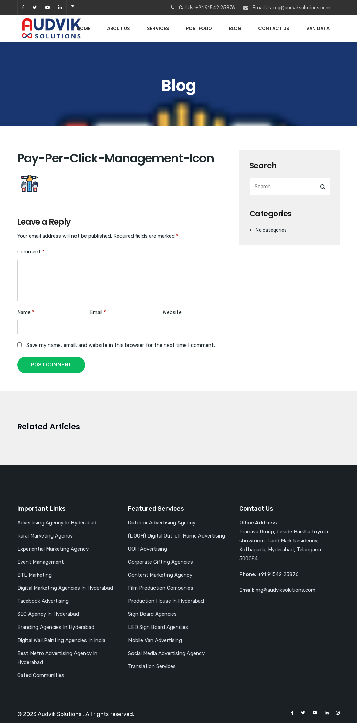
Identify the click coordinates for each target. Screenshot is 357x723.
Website (172, 312)
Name (25, 312)
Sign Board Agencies (152, 614)
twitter (35, 7)
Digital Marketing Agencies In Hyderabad (65, 588)
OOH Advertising (147, 549)
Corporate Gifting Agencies (160, 562)
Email (98, 312)
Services (158, 28)
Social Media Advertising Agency (166, 653)
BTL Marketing (34, 575)
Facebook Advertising (43, 601)
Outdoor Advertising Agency (161, 523)
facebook (23, 7)
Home (83, 28)
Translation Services (152, 666)
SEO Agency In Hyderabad (48, 614)
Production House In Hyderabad (166, 601)
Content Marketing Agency (160, 575)
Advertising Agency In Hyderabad (56, 523)
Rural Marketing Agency (45, 536)
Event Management (40, 562)
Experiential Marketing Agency (53, 549)
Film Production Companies (160, 588)
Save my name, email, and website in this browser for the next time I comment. (120, 345)
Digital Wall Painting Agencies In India (61, 640)
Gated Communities (40, 675)
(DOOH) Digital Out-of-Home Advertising (176, 536)
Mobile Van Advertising (155, 640)
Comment (31, 252)
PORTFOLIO (199, 28)
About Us (118, 28)
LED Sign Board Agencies (158, 627)
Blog (235, 28)
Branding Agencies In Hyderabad (55, 627)
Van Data (318, 28)
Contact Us (273, 28)
